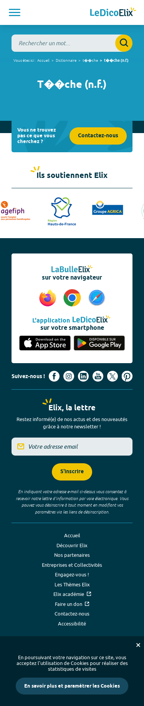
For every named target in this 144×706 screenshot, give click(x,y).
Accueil (43, 60)
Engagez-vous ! (72, 574)
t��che (90, 60)
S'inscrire (72, 472)
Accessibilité (72, 623)
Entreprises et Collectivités (72, 565)
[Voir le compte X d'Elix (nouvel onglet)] (112, 376)
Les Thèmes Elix (72, 584)
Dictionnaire (66, 60)
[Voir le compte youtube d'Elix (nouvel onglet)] (98, 376)
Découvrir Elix (72, 545)
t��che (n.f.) (116, 60)
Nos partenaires (72, 555)
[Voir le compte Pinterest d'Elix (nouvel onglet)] (127, 376)
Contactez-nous (98, 136)
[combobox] (72, 43)
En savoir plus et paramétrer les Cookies (72, 686)
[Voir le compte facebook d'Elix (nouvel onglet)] (54, 376)
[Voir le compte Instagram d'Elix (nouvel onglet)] (68, 376)
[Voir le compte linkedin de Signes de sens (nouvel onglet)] (83, 376)
